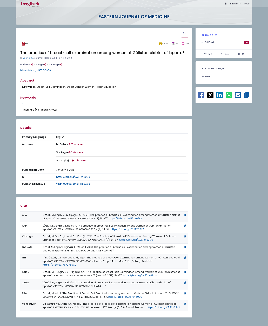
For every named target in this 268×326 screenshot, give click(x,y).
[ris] (175, 44)
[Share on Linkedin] (219, 97)
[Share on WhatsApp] (229, 97)
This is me (76, 144)
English (234, 3)
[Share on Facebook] (201, 97)
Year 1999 (28, 57)
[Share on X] (210, 95)
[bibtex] (164, 43)
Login (247, 3)
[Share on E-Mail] (238, 97)
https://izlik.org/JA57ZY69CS (35, 70)
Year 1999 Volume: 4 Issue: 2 (73, 184)
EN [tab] (184, 32)
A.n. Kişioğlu (54, 64)
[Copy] (185, 215)
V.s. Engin (40, 64)
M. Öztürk (26, 64)
